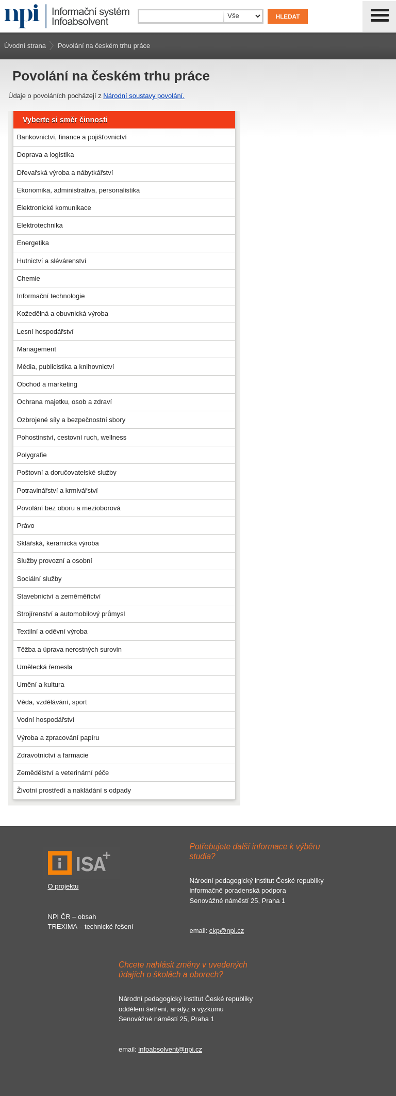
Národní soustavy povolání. (144, 96)
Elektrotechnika (40, 225)
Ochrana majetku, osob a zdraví (64, 402)
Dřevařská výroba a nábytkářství (65, 172)
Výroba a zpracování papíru (58, 738)
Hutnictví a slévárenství (51, 261)
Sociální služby (39, 579)
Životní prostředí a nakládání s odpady (74, 790)
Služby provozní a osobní (54, 561)
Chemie (28, 278)
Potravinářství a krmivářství (57, 490)
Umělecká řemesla (45, 667)
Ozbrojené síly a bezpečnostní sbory (71, 420)
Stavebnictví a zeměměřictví (59, 596)
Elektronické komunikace (54, 208)
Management (36, 349)
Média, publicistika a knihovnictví (65, 366)
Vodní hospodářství (45, 719)
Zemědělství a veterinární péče (63, 773)
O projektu (63, 886)
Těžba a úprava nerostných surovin (69, 649)
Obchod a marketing (47, 384)
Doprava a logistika (45, 154)
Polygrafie (32, 455)
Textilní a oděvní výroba (52, 631)
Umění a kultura (40, 684)
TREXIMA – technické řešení (91, 926)
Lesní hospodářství (45, 331)
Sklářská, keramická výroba (58, 543)
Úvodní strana (25, 46)
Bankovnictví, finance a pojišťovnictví (72, 137)
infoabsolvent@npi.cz (170, 1049)
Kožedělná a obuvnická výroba (62, 313)
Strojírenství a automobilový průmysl (71, 614)
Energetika (33, 243)
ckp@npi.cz (226, 930)
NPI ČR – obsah (72, 917)
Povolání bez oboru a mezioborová (69, 508)
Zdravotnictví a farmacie (53, 755)
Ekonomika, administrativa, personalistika (78, 190)
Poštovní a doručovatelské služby (67, 472)
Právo (26, 525)
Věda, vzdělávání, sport (52, 702)
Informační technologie (51, 296)
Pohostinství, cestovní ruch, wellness (71, 437)
